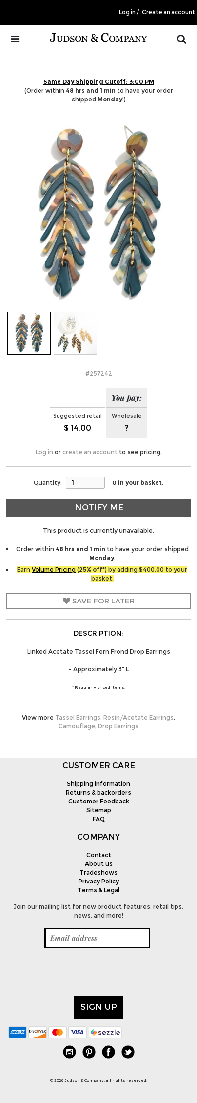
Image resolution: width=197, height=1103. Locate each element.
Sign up (98, 1007)
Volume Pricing (54, 569)
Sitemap (98, 810)
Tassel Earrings (77, 717)
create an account (90, 452)
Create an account (168, 12)
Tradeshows (98, 872)
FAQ (99, 818)
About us (99, 863)
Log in (127, 12)
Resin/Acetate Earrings (138, 717)
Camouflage (77, 726)
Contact (98, 855)
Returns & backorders (98, 792)
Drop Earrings (118, 726)
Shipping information (98, 783)
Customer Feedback (98, 801)
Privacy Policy (99, 881)
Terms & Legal (98, 890)
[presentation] (82, 972)
